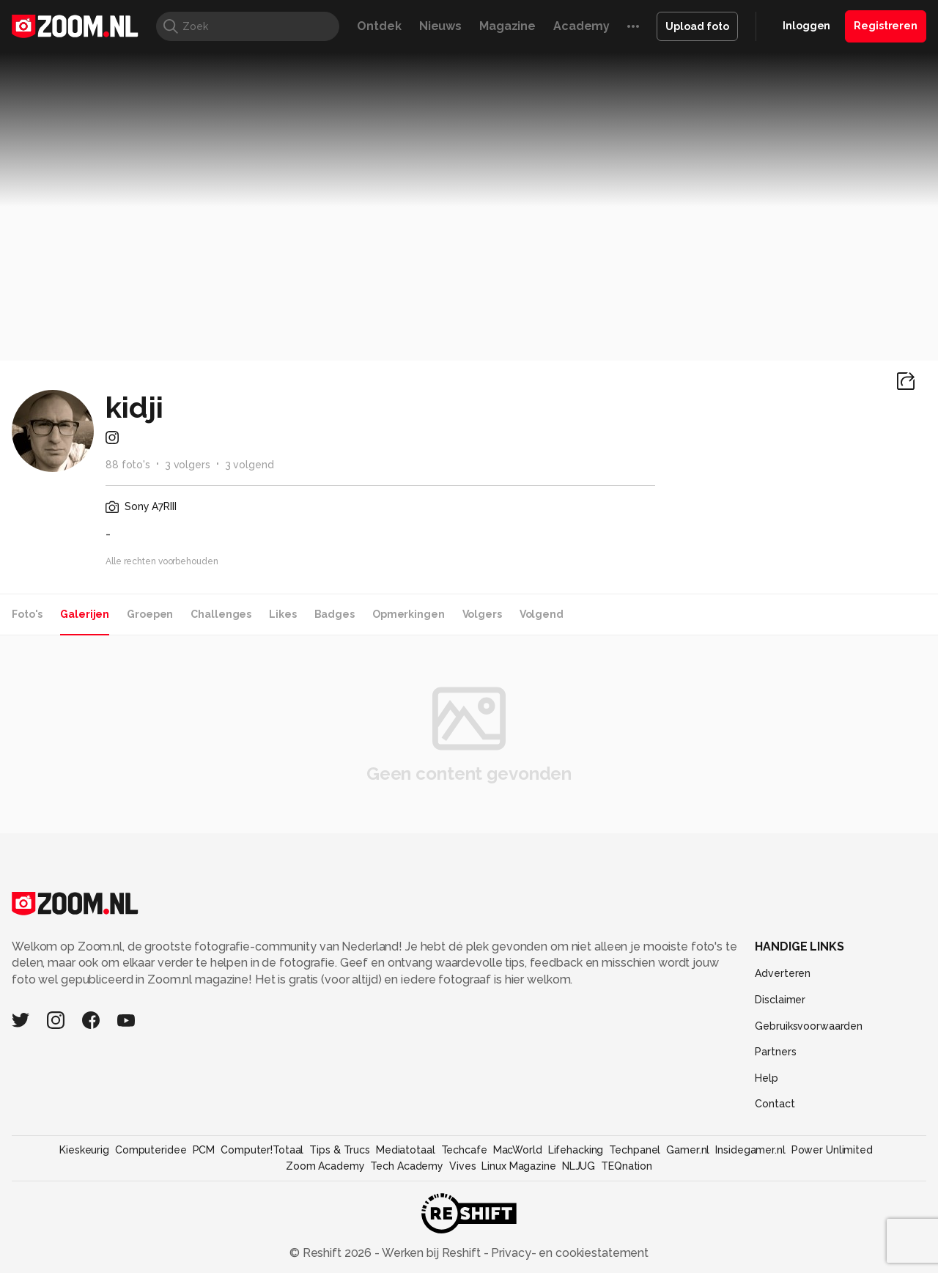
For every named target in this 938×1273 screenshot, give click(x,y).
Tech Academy (406, 1166)
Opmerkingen (408, 614)
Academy (581, 26)
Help (766, 1078)
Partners (775, 1052)
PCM (204, 1150)
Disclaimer (780, 1000)
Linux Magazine (518, 1166)
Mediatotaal (405, 1150)
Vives (462, 1166)
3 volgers (187, 465)
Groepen (150, 614)
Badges (334, 614)
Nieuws (440, 26)
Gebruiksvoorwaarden (809, 1026)
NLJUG (578, 1166)
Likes (282, 614)
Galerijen (84, 614)
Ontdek (379, 26)
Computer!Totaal (262, 1150)
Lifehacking (576, 1150)
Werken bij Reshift (432, 1253)
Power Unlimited (832, 1150)
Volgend (542, 614)
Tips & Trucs (339, 1150)
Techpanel (634, 1150)
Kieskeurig (84, 1150)
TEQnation (626, 1166)
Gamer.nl (687, 1150)
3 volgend (249, 465)
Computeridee (151, 1150)
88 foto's (128, 465)
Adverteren (782, 973)
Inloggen (806, 26)
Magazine (507, 26)
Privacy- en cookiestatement (568, 1253)
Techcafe (464, 1150)
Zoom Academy (325, 1166)
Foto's (27, 614)
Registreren (885, 26)
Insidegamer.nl (750, 1150)
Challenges (221, 614)
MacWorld (517, 1150)
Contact (774, 1104)
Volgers (482, 614)
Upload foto (697, 26)
